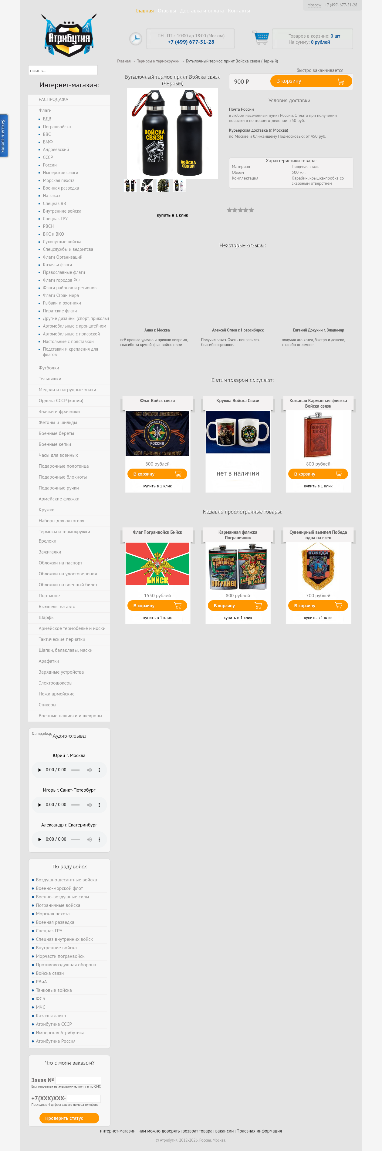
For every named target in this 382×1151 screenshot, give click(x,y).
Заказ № (66, 1080)
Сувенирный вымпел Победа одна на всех (318, 534)
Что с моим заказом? (69, 1062)
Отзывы (167, 10)
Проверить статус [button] (64, 1118)
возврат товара (198, 1131)
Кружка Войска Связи (237, 400)
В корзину (144, 474)
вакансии (224, 1131)
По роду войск (69, 866)
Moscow (315, 5)
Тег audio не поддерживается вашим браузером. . (69, 770)
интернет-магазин (118, 1131)
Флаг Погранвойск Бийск (157, 532)
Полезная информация (259, 1131)
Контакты (239, 10)
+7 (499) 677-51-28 (341, 5)
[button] (103, 70)
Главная (145, 10)
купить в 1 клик (172, 215)
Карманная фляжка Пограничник (237, 534)
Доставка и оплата (202, 10)
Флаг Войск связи (157, 400)
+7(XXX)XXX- (66, 1098)
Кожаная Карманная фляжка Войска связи (318, 403)
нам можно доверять (159, 1131)
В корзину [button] (288, 81)
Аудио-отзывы (69, 735)
